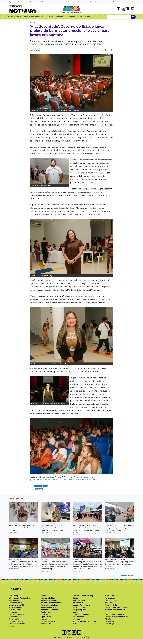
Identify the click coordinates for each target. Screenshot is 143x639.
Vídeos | (83, 637)
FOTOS (37, 17)
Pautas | (67, 637)
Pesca (75, 624)
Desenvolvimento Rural (49, 605)
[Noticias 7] (73, 471)
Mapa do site (92, 2)
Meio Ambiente (78, 617)
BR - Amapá (39, 489)
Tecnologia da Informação (114, 614)
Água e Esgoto (14, 600)
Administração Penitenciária (19, 598)
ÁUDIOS (50, 17)
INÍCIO (10, 17)
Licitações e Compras (81, 614)
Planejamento (110, 598)
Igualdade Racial (79, 600)
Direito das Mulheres (48, 607)
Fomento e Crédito (48, 621)
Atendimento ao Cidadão (18, 605)
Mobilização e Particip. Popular (84, 621)
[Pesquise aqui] (133, 17)
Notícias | (61, 637)
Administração (14, 596)
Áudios (88, 637)
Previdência (109, 603)
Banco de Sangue (15, 607)
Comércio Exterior (15, 617)
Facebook (88, 477)
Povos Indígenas (111, 600)
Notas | (72, 637)
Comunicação (14, 619)
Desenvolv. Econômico (49, 600)
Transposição (110, 624)
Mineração (77, 619)
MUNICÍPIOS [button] (72, 17)
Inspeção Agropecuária (81, 605)
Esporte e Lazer (46, 617)
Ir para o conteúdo (14, 2)
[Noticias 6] (69, 471)
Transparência (129, 2)
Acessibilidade (72, 2)
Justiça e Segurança (80, 610)
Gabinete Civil (46, 624)
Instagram (80, 477)
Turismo (12, 626)
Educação (44, 614)
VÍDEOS (43, 17)
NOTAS (31, 17)
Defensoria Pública (48, 598)
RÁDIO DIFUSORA (60, 17)
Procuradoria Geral (112, 605)
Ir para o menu (26, 2)
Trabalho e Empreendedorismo (116, 617)
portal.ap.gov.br (118, 2)
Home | (55, 637)
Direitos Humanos (47, 612)
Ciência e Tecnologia (16, 614)
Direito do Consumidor (49, 610)
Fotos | (77, 637)
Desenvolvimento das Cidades (52, 603)
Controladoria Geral (16, 621)
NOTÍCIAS (17, 17)
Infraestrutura (78, 603)
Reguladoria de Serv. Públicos (116, 607)
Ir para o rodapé (47, 2)
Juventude (38, 486)
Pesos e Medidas (111, 596)
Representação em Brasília (115, 610)
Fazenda (44, 619)
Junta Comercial (79, 607)
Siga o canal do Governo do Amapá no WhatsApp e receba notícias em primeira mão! (62, 480)
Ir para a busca (36, 2)
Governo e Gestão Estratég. (83, 596)
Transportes (109, 621)
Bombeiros (13, 612)
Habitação (76, 598)
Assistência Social (15, 603)
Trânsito (108, 619)
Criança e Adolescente (17, 624)
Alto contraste (82, 2)
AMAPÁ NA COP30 (85, 17)
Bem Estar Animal (15, 610)
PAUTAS (25, 17)
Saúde (45, 486)
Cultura (43, 596)
